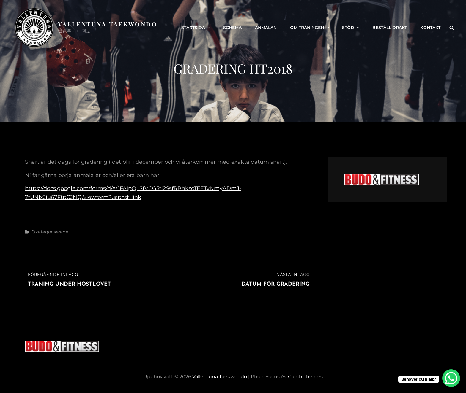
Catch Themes (305, 376)
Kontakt (430, 27)
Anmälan (266, 27)
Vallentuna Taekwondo (108, 24)
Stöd (351, 27)
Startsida (196, 27)
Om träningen (310, 27)
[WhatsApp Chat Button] (451, 378)
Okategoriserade (50, 232)
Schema (232, 27)
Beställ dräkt (389, 27)
